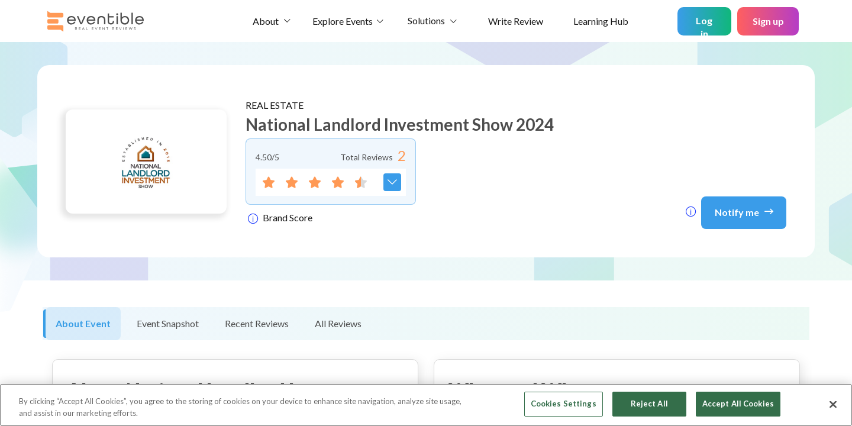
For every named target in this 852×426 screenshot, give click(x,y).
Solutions (426, 20)
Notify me (744, 211)
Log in (704, 25)
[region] (426, 405)
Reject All (649, 403)
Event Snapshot (168, 323)
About (266, 21)
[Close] (833, 404)
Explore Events (342, 21)
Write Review (515, 21)
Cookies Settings (563, 403)
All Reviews (338, 323)
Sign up (768, 21)
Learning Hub (600, 21)
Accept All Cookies (738, 403)
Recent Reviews (257, 323)
